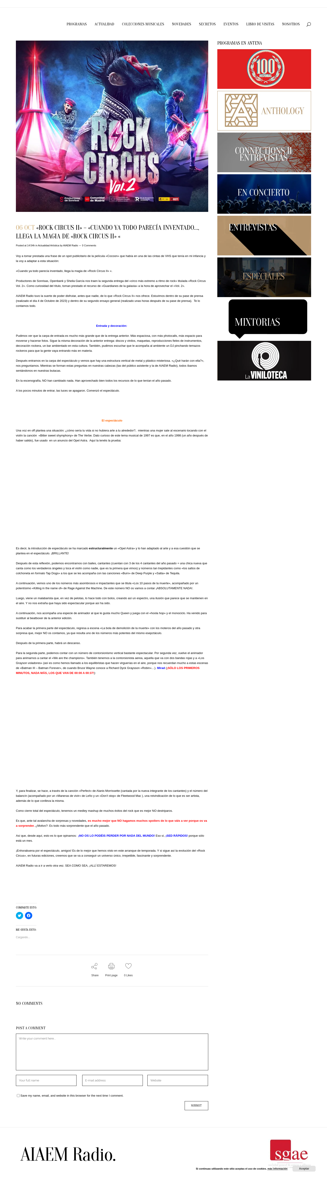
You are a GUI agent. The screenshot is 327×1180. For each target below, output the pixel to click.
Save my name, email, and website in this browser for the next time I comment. (72, 1095)
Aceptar (304, 1168)
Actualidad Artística (48, 245)
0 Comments (89, 245)
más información (277, 1168)
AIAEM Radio (70, 245)
